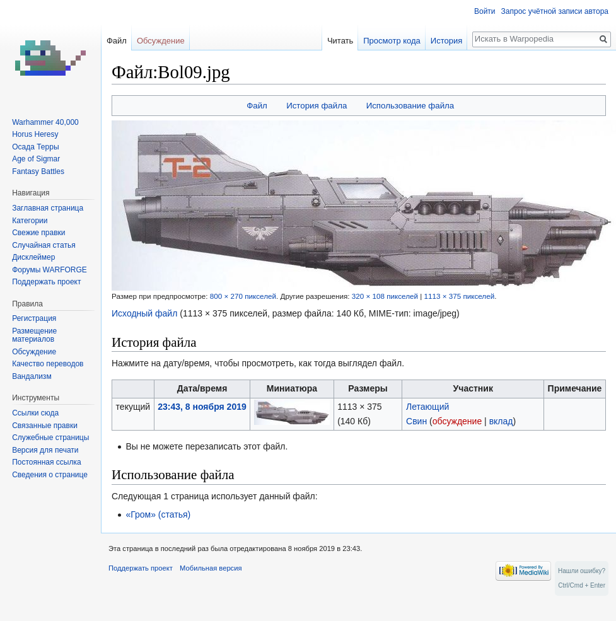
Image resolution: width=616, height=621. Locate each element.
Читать (340, 40)
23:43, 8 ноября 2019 (202, 407)
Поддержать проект (46, 281)
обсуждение (457, 421)
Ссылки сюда (35, 413)
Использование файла (410, 105)
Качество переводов (47, 363)
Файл (257, 105)
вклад (501, 421)
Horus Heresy (35, 134)
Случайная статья (43, 245)
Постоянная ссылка (46, 462)
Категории (29, 220)
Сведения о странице (50, 474)
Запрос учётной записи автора (554, 11)
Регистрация (34, 318)
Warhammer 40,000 (45, 122)
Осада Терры (35, 146)
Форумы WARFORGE (49, 269)
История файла (316, 105)
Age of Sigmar (36, 158)
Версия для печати (45, 450)
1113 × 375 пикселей (459, 296)
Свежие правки (38, 232)
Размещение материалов (34, 335)
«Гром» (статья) (157, 514)
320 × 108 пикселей (385, 296)
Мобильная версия (210, 568)
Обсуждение (161, 40)
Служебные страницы (50, 437)
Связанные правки (45, 425)
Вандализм (31, 376)
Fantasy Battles (38, 171)
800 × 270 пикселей (243, 296)
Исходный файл (144, 313)
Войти (485, 11)
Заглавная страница (47, 208)
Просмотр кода (392, 40)
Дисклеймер (33, 257)
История (446, 40)
